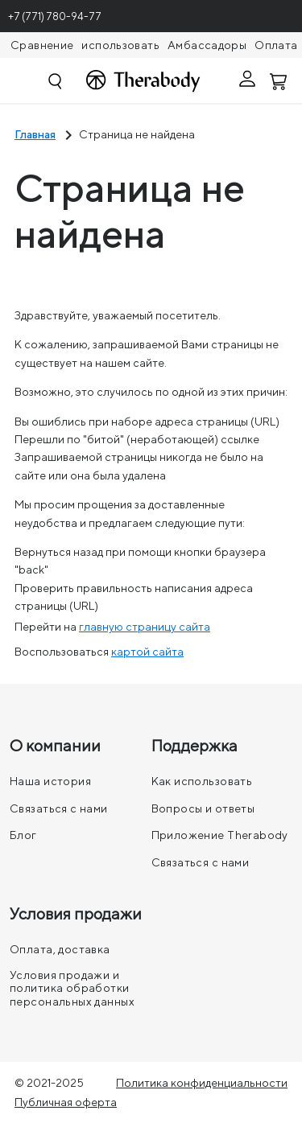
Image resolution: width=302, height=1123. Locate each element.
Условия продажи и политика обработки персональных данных (72, 988)
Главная (35, 134)
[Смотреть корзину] (279, 80)
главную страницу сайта (144, 626)
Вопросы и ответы (203, 808)
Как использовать (202, 781)
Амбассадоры (207, 45)
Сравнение (41, 45)
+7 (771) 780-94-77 (54, 16)
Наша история (50, 781)
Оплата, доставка (60, 949)
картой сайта (147, 651)
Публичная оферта (65, 1102)
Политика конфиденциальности (202, 1082)
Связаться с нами (59, 808)
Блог (23, 835)
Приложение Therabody (219, 835)
